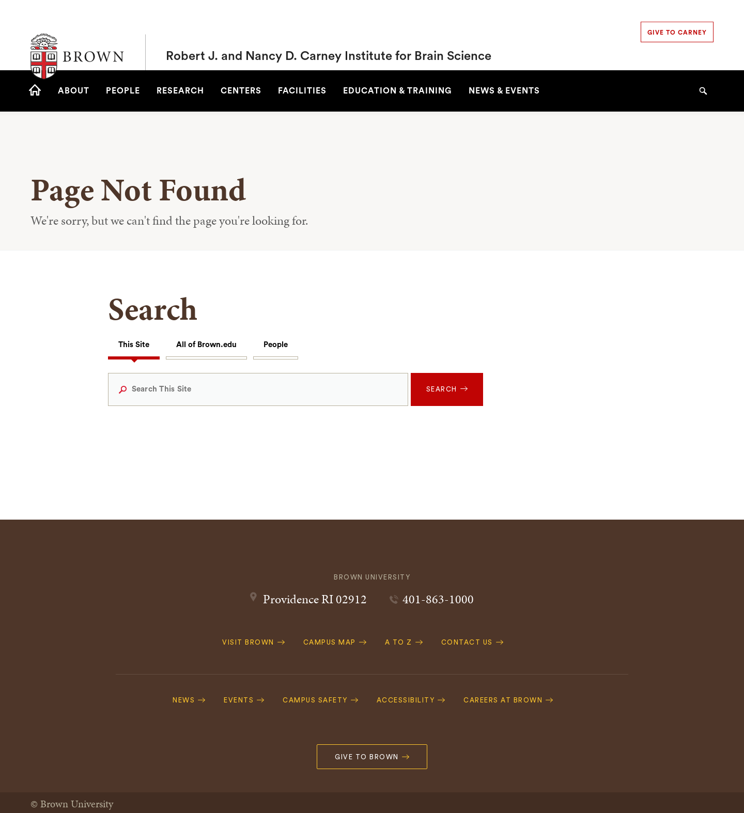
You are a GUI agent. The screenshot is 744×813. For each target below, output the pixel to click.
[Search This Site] (258, 389)
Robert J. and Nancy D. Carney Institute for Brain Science (328, 35)
